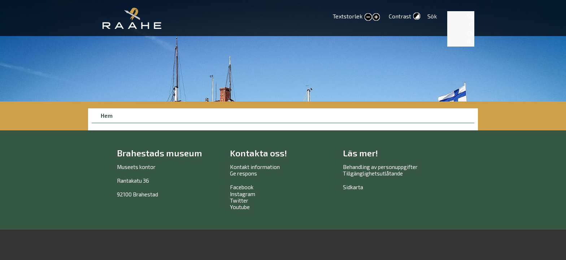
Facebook (241, 187)
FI (471, 24)
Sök (432, 16)
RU (470, 41)
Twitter (239, 200)
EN (470, 33)
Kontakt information (255, 167)
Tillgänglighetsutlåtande (373, 173)
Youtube (240, 207)
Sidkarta (353, 187)
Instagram (242, 194)
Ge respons (243, 173)
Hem (107, 115)
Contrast (400, 16)
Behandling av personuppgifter (380, 167)
